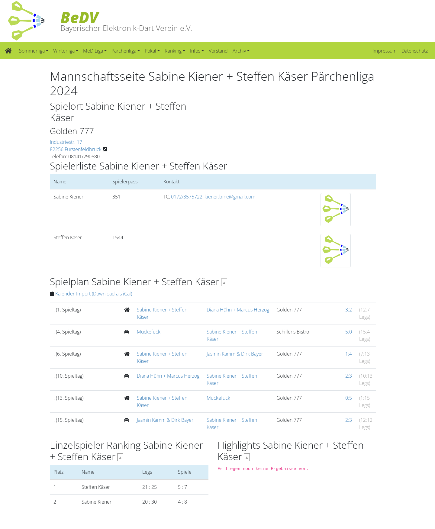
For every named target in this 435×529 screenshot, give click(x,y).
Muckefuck (148, 331)
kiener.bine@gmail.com (230, 196)
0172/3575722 (186, 196)
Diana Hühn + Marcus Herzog (238, 309)
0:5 (348, 398)
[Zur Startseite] (8, 51)
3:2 (348, 309)
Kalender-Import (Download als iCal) (93, 293)
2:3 (348, 376)
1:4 (348, 353)
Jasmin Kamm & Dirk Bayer (235, 353)
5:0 (348, 331)
